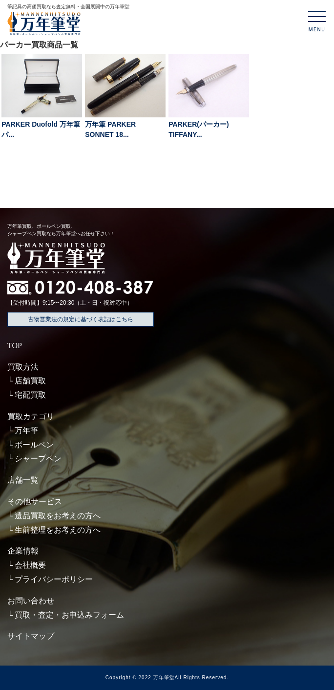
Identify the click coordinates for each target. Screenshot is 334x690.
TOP (14, 345)
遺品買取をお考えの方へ (58, 516)
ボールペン (34, 445)
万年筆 (26, 430)
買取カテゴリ (30, 416)
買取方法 (23, 367)
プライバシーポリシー (54, 579)
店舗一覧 (23, 480)
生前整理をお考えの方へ (58, 530)
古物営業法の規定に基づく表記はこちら (80, 319)
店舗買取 (30, 381)
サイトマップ (30, 636)
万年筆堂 (164, 677)
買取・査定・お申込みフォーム (69, 615)
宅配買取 (30, 395)
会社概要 (30, 565)
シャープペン (38, 458)
